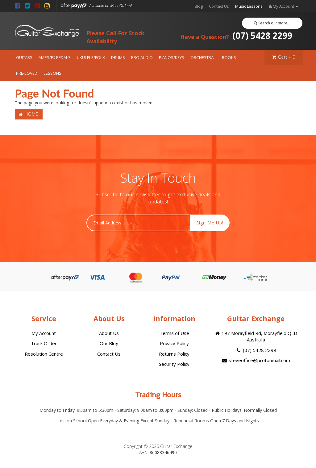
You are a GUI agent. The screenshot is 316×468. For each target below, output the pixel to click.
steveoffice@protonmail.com (256, 360)
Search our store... (272, 23)
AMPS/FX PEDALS (55, 57)
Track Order (44, 343)
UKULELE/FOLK (91, 57)
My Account (43, 333)
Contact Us (219, 6)
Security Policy (174, 364)
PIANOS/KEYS (171, 57)
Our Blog (109, 343)
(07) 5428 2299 (236, 35)
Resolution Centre (44, 354)
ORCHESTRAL (203, 57)
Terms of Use (174, 333)
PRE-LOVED (26, 73)
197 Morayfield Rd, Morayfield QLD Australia (255, 336)
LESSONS (52, 73)
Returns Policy (174, 354)
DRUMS (118, 57)
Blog (199, 6)
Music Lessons (249, 6)
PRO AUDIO (142, 57)
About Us (109, 333)
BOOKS (229, 57)
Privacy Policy (174, 343)
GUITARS (24, 57)
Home (29, 114)
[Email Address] (138, 223)
